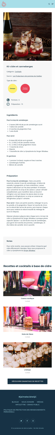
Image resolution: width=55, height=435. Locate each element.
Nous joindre (28, 402)
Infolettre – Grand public (27, 405)
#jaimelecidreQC (27, 397)
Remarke (41, 428)
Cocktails (18, 72)
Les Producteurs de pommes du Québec (27, 76)
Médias (40, 402)
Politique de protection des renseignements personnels (24, 411)
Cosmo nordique (27, 298)
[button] (52, 4)
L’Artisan (27, 370)
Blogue (15, 402)
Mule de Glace (27, 334)
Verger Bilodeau (29, 250)
